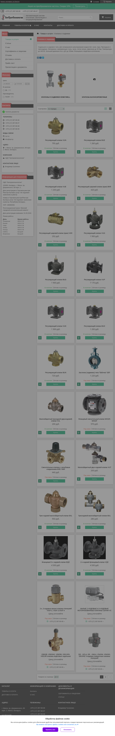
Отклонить (68, 730)
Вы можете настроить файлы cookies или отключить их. (56, 724)
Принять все (50, 730)
